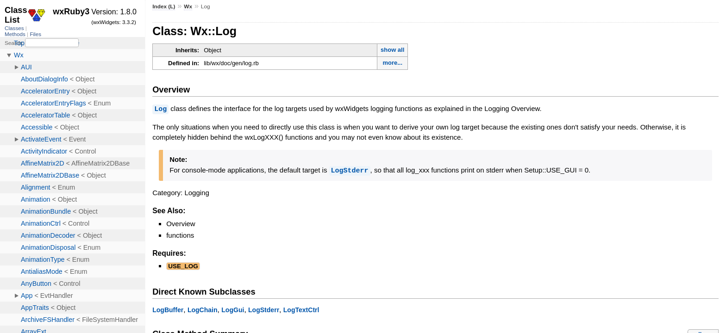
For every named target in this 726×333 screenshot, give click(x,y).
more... (392, 62)
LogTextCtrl (301, 309)
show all (392, 49)
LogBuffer (167, 309)
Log (160, 108)
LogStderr (350, 169)
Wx (188, 6)
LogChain (203, 309)
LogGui (232, 309)
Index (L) (163, 6)
